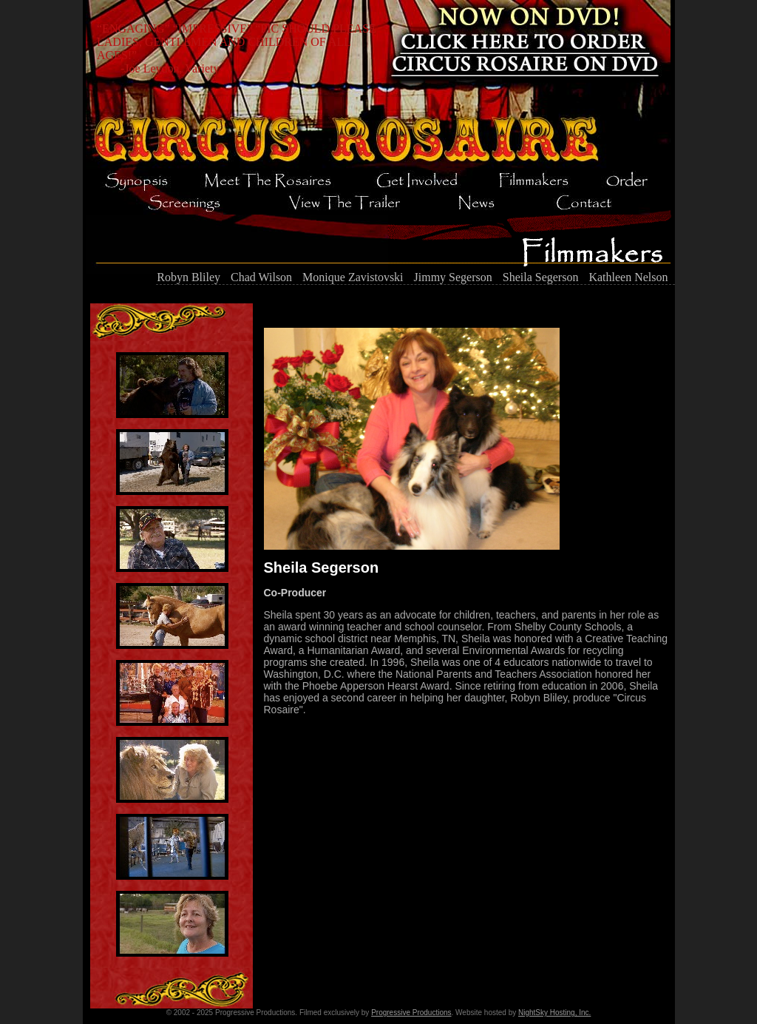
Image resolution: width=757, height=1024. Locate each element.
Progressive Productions (411, 1012)
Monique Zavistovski (352, 277)
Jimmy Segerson (453, 277)
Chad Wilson (261, 277)
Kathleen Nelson (628, 277)
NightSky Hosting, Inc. (554, 1012)
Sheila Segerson (541, 277)
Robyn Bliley (188, 277)
